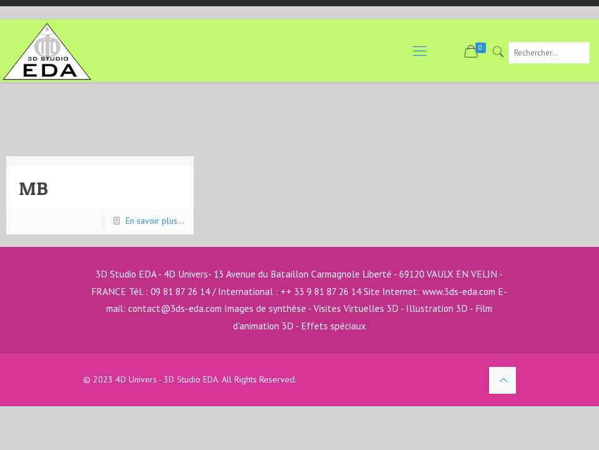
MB (33, 188)
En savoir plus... (155, 220)
